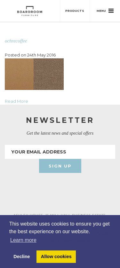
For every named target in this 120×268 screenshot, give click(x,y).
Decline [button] (21, 256)
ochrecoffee (16, 40)
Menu (105, 10)
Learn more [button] (23, 240)
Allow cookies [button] (56, 256)
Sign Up (60, 165)
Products (74, 10)
